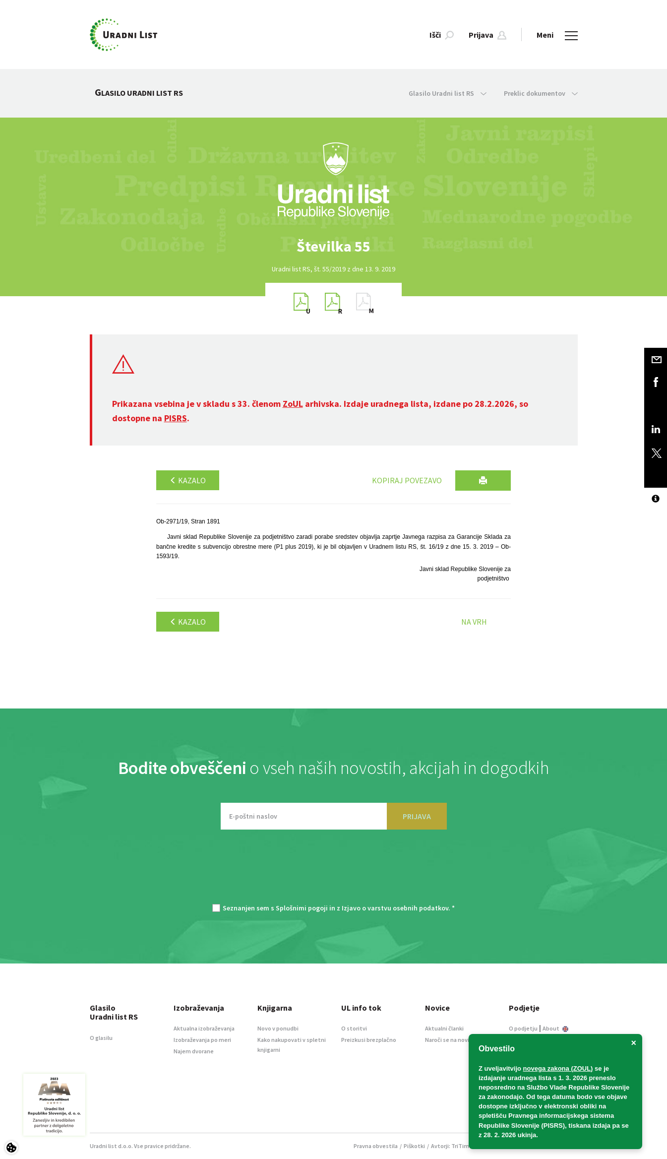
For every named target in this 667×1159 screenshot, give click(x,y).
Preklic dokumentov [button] (541, 93)
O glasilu (101, 1037)
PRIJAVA (417, 816)
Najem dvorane (194, 1051)
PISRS (175, 418)
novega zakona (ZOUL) (558, 1068)
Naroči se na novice (450, 1039)
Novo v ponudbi (278, 1028)
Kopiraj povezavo (407, 480)
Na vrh (474, 622)
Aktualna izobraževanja (204, 1028)
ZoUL (293, 403)
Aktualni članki (444, 1028)
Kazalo (188, 480)
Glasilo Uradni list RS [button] (447, 93)
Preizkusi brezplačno (368, 1039)
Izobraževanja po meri (202, 1039)
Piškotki (414, 1146)
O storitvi (354, 1028)
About (555, 1028)
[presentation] (333, 871)
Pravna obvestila (376, 1146)
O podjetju (523, 1028)
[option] (333, 246)
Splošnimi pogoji (302, 907)
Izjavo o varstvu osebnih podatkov (395, 907)
